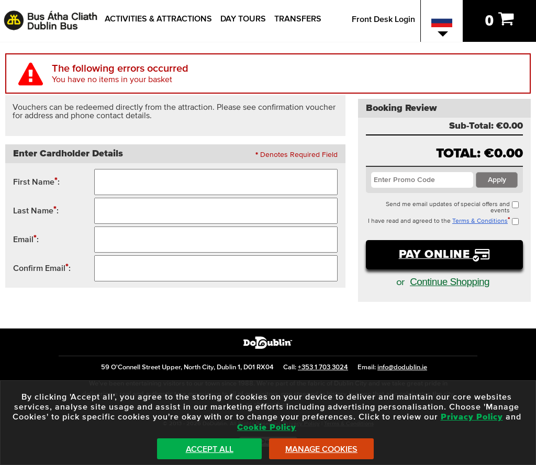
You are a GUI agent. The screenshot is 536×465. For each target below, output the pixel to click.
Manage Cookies (321, 449)
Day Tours (243, 19)
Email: (26, 239)
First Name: (36, 181)
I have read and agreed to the (443, 221)
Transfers (297, 19)
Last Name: (36, 210)
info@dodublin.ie (402, 367)
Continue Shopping (449, 281)
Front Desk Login (383, 19)
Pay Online (436, 254)
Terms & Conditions (480, 221)
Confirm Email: (42, 268)
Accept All (209, 449)
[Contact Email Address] (216, 239)
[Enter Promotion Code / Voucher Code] (422, 180)
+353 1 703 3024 (323, 367)
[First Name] (216, 182)
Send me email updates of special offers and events (452, 207)
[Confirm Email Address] (216, 268)
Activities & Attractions (158, 19)
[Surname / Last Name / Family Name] (216, 211)
